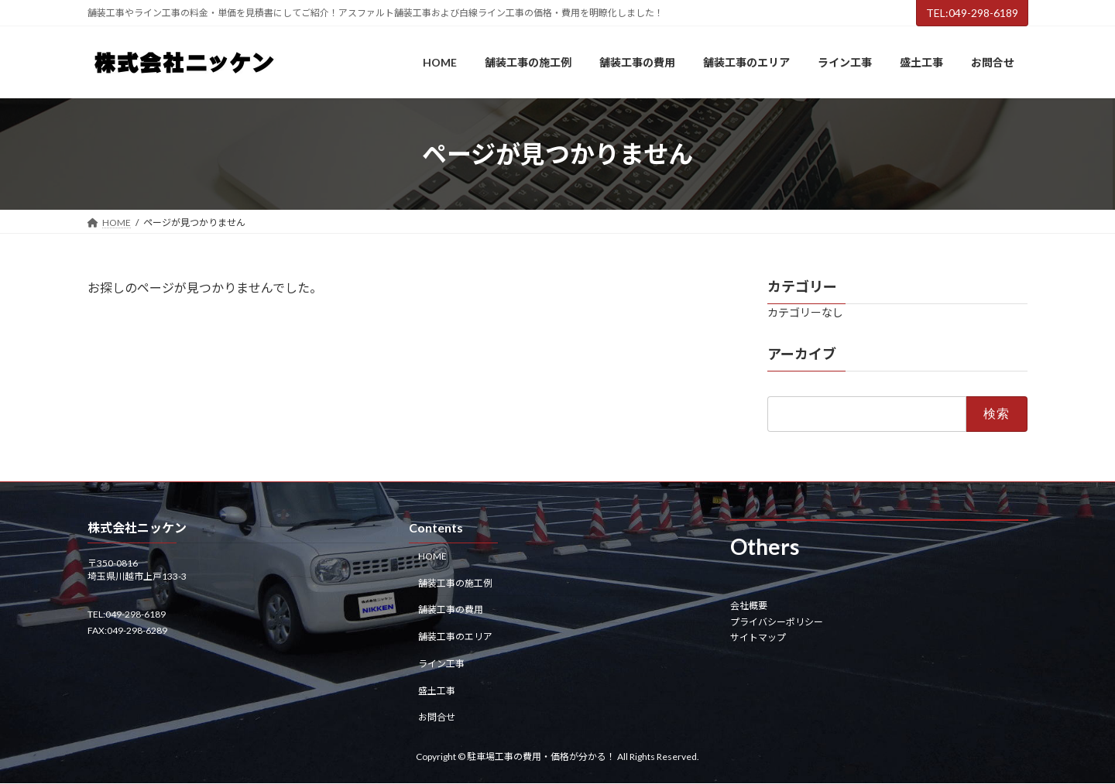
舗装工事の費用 (450, 610)
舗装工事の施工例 (455, 583)
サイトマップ (758, 637)
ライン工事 (441, 663)
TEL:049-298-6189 (972, 12)
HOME (432, 556)
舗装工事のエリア (455, 636)
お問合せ (436, 718)
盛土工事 (436, 691)
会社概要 (748, 606)
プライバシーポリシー (776, 622)
